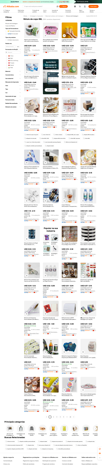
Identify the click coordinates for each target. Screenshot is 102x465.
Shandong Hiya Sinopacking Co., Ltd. (69, 371)
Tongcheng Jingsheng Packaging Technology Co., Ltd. (88, 220)
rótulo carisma (57, 134)
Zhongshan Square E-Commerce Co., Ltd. (69, 257)
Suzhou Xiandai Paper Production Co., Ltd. (88, 128)
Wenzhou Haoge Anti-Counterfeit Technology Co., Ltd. (88, 254)
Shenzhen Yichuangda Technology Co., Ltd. (32, 128)
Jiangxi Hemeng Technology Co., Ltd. (51, 50)
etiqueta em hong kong (46, 449)
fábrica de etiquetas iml (70, 142)
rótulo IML (86, 138)
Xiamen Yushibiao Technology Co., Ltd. (88, 290)
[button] (45, 35)
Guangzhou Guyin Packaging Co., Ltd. (32, 290)
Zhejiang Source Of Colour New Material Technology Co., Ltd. (32, 89)
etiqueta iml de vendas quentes (74, 441)
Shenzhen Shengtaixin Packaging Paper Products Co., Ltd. (32, 333)
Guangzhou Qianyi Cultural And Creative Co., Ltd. (51, 409)
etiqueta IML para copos (72, 134)
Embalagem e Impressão (36, 16)
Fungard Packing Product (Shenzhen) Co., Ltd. (69, 50)
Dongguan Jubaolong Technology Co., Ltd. (88, 181)
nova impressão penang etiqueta (52, 142)
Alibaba (25, 16)
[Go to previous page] (46, 416)
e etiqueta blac (90, 441)
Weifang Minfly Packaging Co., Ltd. (88, 329)
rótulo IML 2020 (44, 138)
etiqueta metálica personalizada (33, 146)
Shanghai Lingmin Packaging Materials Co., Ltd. (32, 254)
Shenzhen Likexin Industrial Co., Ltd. (32, 367)
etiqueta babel (49, 146)
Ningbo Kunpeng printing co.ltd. (51, 370)
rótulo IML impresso (74, 138)
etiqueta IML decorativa (58, 138)
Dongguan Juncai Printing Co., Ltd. (32, 54)
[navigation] (12, 216)
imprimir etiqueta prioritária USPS (15, 449)
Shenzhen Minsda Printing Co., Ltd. (51, 219)
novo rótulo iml (45, 134)
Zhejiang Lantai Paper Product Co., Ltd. (51, 295)
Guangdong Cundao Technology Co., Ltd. (69, 220)
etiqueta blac (30, 445)
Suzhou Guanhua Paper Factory (32, 219)
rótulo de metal (10, 441)
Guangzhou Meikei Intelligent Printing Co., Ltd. (88, 92)
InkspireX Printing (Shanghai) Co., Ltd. (69, 290)
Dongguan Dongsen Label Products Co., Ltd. (51, 181)
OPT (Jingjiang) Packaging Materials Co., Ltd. (51, 125)
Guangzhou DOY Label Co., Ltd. (88, 405)
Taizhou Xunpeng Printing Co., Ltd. (88, 52)
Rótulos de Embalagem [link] (72, 16)
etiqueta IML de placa (88, 134)
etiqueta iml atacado (30, 138)
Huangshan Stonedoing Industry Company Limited (69, 408)
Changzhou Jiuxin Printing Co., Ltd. (69, 128)
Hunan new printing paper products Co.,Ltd (69, 333)
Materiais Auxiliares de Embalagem (54, 16)
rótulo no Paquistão (81, 445)
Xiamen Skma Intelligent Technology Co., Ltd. (32, 409)
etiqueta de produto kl (56, 441)
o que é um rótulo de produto (32, 142)
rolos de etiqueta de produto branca (63, 445)
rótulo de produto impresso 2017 (14, 445)
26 (70, 417)
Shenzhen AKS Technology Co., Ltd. (51, 332)
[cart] (80, 6)
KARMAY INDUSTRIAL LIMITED (69, 87)
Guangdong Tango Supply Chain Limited (88, 367)
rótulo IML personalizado (63, 449)
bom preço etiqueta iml (43, 445)
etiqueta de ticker (32, 449)
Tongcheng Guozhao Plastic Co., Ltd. (32, 182)
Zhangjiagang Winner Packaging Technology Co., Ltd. (69, 178)
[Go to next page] (73, 416)
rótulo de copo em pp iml (31, 134)
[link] (100, 449)
